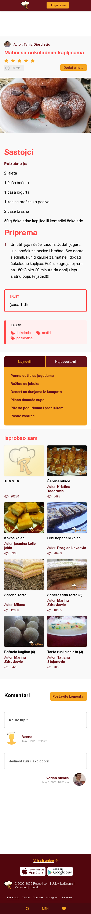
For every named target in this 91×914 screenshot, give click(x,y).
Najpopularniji (66, 361)
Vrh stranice (43, 860)
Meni (45, 908)
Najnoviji (25, 361)
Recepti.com (8, 885)
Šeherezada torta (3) (67, 585)
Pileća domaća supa (27, 400)
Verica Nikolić (57, 778)
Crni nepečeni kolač (67, 528)
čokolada (24, 333)
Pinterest (67, 897)
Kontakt (35, 887)
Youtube (38, 897)
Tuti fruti (24, 472)
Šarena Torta (24, 585)
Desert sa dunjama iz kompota (36, 392)
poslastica (25, 338)
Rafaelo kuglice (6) (24, 642)
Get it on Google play (60, 871)
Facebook (13, 897)
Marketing (21, 887)
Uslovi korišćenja (62, 883)
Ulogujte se (58, 5)
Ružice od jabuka (25, 384)
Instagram (52, 897)
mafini (46, 333)
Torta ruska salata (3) (67, 642)
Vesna (27, 737)
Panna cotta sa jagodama (32, 375)
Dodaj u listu (73, 67)
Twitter (26, 897)
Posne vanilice (23, 416)
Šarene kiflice (67, 472)
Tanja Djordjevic (36, 44)
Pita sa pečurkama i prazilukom (37, 408)
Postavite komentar (68, 696)
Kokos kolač (24, 528)
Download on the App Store (33, 871)
